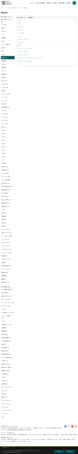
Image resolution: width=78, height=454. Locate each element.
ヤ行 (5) (3, 153)
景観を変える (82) (5, 370)
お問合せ (68, 3)
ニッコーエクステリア (6, 410)
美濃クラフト (4, 397)
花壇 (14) (4, 262)
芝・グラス (4, 71)
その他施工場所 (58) (6, 341)
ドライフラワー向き (6, 176)
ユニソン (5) (4, 390)
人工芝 (3, 321)
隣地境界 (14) (4, 331)
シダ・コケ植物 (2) (6, 44)
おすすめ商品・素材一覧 (7, 289)
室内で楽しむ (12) (5, 282)
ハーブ (3, 34)
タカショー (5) (5, 407)
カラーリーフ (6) (5, 229)
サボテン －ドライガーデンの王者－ (25, 61)
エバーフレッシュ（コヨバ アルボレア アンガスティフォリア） (31, 58)
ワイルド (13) (4, 120)
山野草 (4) (4, 67)
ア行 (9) (3, 130)
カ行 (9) (3, 133)
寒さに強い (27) (5, 166)
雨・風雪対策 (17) (5, 347)
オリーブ (20, 36)
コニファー (4, 64)
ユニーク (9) (4, 100)
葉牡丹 (19, 45)
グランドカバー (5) (6, 269)
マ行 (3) (3, 150)
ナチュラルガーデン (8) (7, 249)
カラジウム (20, 26)
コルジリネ (20, 42)
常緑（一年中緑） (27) (6, 199)
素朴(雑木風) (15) (5, 107)
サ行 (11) (4, 137)
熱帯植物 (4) (4, 74)
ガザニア (20, 20)
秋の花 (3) (4, 223)
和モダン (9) (4, 80)
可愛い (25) (4, 104)
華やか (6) (4, 127)
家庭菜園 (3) (4, 275)
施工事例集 (61, 3)
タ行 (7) (3, 140)
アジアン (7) (4, 110)
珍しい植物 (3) (5, 193)
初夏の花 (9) (4, 216)
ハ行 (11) (4, 147)
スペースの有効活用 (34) (7, 357)
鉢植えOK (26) (5, 272)
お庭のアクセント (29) (6, 232)
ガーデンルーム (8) (6, 306)
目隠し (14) (4, 344)
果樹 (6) (3, 28)
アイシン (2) (4, 413)
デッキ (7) (4, 309)
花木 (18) (4, 31)
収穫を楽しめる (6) (6, 190)
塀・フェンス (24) (5, 299)
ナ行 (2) (3, 143)
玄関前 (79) (4, 327)
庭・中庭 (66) (4, 334)
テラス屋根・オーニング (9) (8, 312)
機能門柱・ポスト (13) (6, 296)
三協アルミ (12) (5, 380)
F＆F (3, 417)
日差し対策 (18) (5, 351)
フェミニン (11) (5, 123)
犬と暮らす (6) (5, 360)
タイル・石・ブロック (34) (7, 302)
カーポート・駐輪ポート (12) (7, 317)
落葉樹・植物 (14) (5, 203)
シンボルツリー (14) (6, 259)
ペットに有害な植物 (6, 180)
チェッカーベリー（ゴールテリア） (25, 48)
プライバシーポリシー (31, 450)
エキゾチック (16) (5, 94)
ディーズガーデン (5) (6, 400)
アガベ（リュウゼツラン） (23, 51)
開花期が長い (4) (5, 170)
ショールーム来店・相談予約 (37, 3)
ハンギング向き (5, 173)
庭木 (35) (4, 47)
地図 (21, 427)
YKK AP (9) (4, 394)
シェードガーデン (5, 239)
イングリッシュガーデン (7, 252)
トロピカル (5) (5, 84)
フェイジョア (20, 29)
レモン (19, 64)
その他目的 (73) (5, 374)
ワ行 (2, 160)
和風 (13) (4, 90)
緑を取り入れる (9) (6, 364)
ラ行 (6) (3, 156)
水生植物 (3, 77)
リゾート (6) (4, 97)
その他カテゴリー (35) (6, 324)
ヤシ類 (3, 54)
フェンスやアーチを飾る (7, 236)
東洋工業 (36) (4, 384)
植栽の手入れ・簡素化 (6, 367)
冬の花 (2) (4, 226)
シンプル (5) (4, 117)
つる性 (3, 209)
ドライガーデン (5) (6, 246)
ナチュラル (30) (5, 87)
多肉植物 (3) (4, 61)
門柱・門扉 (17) (5, 292)
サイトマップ (4, 444)
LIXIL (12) (4, 377)
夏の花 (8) (4, 219)
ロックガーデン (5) (6, 242)
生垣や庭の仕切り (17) (6, 265)
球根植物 (3, 38)
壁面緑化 (3, 279)
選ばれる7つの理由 (52, 3)
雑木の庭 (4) (4, 256)
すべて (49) (4, 24)
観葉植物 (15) (4, 57)
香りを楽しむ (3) (5, 196)
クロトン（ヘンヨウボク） (23, 54)
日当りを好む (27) (5, 183)
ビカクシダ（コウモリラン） (24, 39)
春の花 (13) (4, 213)
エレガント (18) (5, 114)
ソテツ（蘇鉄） (21, 33)
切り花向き (4, 163)
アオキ (19, 23)
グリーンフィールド (6, 403)
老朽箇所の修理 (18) (6, 354)
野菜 (2, 51)
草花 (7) (3, 41)
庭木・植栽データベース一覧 (7, 20)
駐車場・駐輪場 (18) (6, 337)
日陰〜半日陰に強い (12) (7, 186)
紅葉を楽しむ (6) (5, 206)
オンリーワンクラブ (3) (7, 387)
